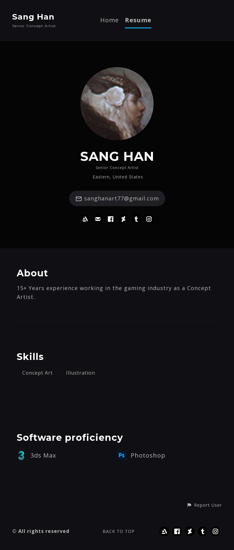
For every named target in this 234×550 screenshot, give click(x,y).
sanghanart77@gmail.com (117, 198)
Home (109, 20)
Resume (138, 20)
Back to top (119, 531)
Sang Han (33, 17)
